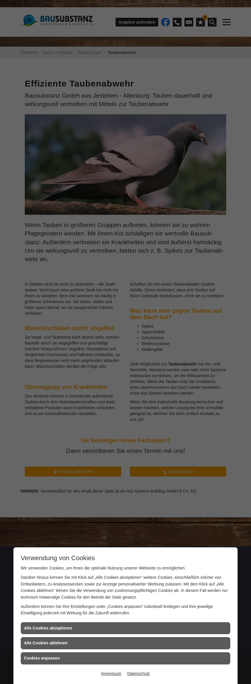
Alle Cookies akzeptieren (48, 628)
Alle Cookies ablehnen (45, 643)
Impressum (111, 673)
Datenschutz (138, 673)
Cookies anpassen (42, 658)
